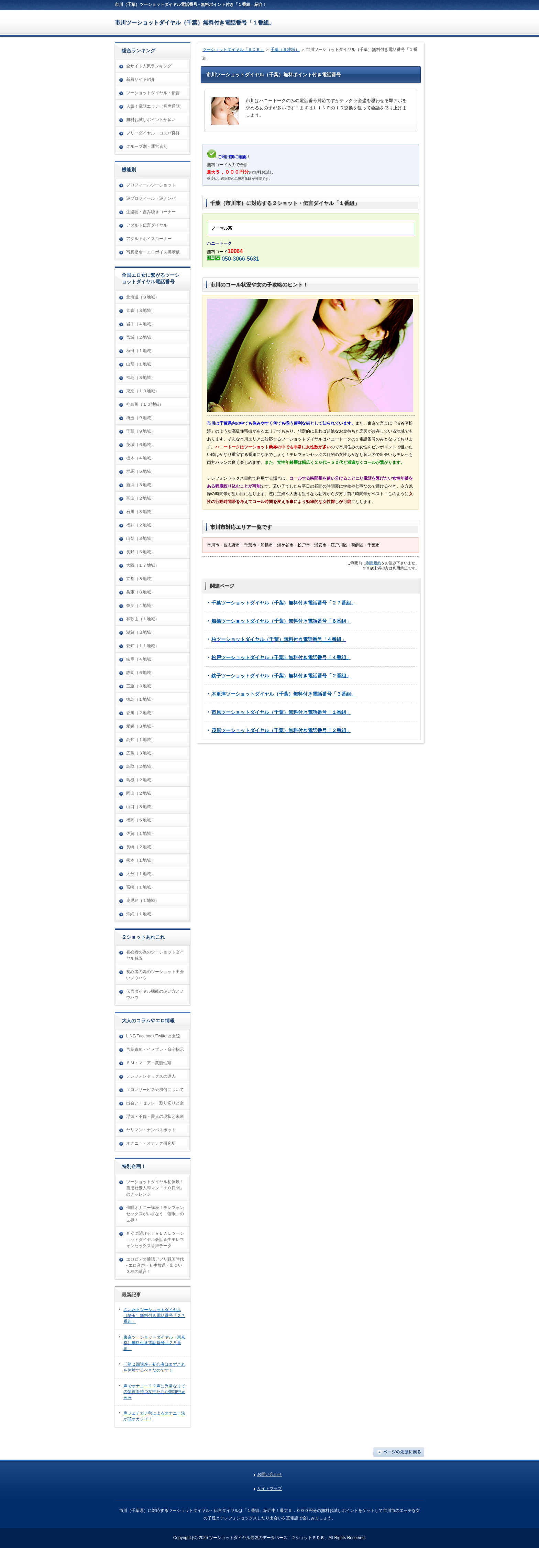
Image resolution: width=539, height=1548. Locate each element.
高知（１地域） (140, 739)
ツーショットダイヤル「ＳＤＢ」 (233, 49)
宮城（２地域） (140, 337)
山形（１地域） (140, 364)
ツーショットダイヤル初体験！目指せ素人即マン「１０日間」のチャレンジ (155, 1188)
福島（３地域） (140, 377)
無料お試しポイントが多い (151, 119)
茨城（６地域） (140, 444)
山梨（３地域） (140, 538)
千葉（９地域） (285, 49)
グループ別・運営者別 (146, 146)
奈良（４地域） (140, 605)
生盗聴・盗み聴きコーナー (151, 211)
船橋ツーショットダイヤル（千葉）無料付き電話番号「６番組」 (281, 621)
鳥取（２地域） (140, 766)
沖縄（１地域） (140, 914)
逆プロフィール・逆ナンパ (151, 198)
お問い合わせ (269, 1474)
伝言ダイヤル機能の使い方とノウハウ (155, 994)
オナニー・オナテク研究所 (151, 1143)
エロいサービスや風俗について (155, 1089)
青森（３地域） (140, 310)
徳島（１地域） (140, 699)
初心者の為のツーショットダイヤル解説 (155, 955)
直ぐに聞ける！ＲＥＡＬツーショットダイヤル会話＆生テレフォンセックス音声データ (155, 1239)
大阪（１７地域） (142, 565)
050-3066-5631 (240, 259)
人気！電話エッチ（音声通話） (155, 106)
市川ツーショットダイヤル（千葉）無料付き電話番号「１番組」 (194, 22)
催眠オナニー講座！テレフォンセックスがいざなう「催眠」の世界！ (155, 1213)
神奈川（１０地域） (144, 404)
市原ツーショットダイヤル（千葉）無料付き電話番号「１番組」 (281, 712)
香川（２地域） (140, 712)
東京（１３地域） (142, 391)
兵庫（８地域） (140, 592)
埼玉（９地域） (140, 417)
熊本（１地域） (140, 860)
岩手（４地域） (140, 323)
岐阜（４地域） (140, 659)
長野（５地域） (140, 551)
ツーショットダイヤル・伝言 (153, 92)
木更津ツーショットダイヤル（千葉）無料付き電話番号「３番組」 (283, 694)
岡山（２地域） (140, 793)
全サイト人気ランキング (149, 66)
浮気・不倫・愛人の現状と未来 (155, 1116)
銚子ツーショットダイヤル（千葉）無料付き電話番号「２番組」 (281, 675)
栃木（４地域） (140, 458)
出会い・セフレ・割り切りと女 (155, 1103)
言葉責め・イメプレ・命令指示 (155, 1049)
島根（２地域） (140, 779)
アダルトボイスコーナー (149, 238)
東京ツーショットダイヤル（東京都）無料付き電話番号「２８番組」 (154, 1343)
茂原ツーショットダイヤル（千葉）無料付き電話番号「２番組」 (281, 730)
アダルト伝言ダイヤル (146, 225)
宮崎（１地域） (140, 887)
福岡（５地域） (140, 820)
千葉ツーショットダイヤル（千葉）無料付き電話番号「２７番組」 (283, 603)
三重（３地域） (140, 686)
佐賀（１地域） (140, 833)
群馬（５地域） (140, 471)
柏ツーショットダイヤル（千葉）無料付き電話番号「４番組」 (278, 639)
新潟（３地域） (140, 484)
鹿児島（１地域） (142, 900)
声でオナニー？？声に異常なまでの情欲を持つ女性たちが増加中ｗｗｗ (154, 1392)
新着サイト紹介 (140, 79)
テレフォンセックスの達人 (151, 1076)
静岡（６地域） (140, 672)
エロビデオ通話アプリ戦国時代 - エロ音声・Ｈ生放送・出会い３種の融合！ (155, 1265)
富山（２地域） (140, 498)
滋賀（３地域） (140, 632)
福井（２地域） (140, 525)
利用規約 (373, 563)
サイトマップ (269, 1488)
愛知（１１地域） (142, 645)
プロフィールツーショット (151, 185)
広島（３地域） (140, 753)
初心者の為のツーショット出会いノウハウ (155, 974)
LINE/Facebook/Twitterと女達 (153, 1036)
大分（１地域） (140, 873)
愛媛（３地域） (140, 726)
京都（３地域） (140, 578)
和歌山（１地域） (142, 619)
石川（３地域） (140, 511)
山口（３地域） (140, 806)
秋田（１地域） (140, 350)
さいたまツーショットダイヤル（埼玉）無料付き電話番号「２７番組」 (154, 1315)
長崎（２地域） (140, 846)
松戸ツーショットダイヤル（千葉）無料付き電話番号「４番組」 (281, 657)
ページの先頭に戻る (398, 1452)
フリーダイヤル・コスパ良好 (153, 133)
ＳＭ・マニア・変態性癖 (149, 1062)
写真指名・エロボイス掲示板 (153, 252)
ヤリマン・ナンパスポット (151, 1129)
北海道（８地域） (142, 297)
